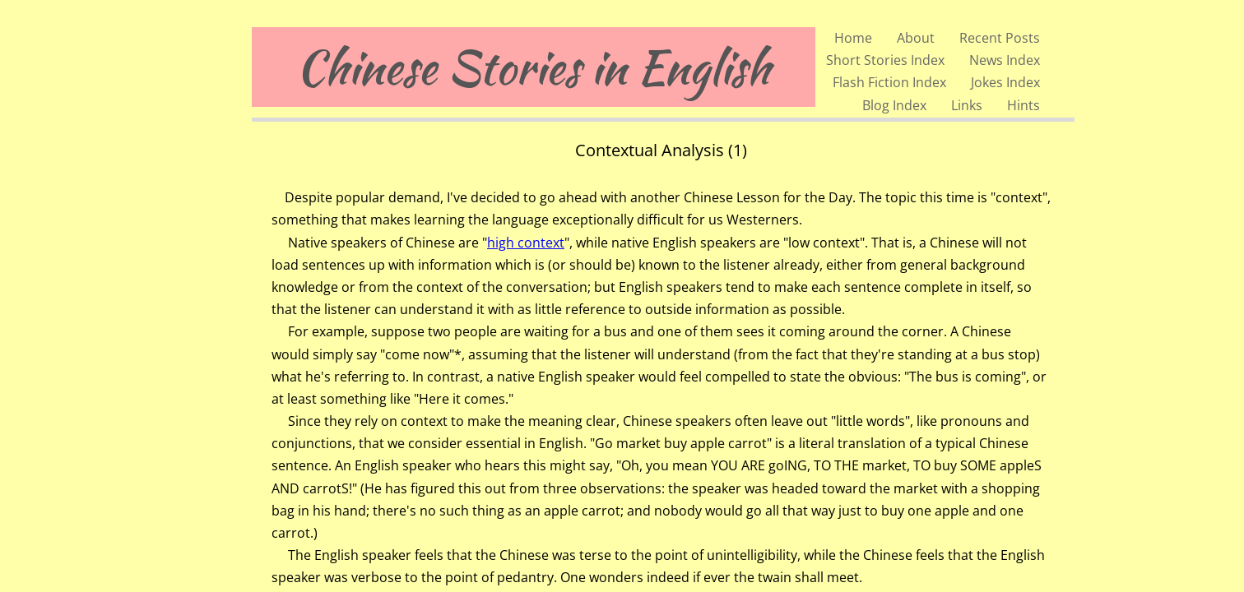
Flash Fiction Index (889, 82)
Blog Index (894, 105)
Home (853, 38)
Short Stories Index (885, 60)
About (916, 38)
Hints (1023, 105)
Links (966, 105)
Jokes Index (1005, 82)
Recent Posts (999, 38)
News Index (1004, 60)
